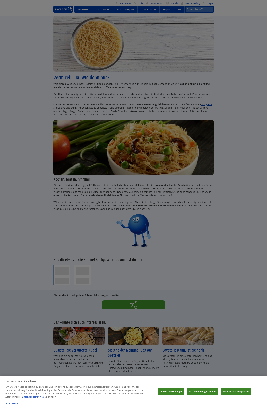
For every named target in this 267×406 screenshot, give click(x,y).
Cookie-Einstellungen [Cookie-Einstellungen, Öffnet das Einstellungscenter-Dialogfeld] (171, 393)
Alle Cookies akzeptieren (236, 393)
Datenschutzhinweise (34, 398)
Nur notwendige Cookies (202, 393)
